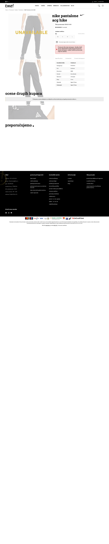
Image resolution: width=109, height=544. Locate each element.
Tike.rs (6, 9)
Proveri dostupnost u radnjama (83, 58)
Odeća (16, 9)
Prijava (95, 1)
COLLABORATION (64, 5)
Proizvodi (11, 9)
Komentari (68, 58)
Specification (59, 58)
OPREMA (49, 5)
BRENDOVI (56, 5)
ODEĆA (43, 5)
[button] (7, 1)
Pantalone (21, 9)
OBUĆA (37, 5)
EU (56, 33)
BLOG (72, 5)
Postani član (101, 1)
